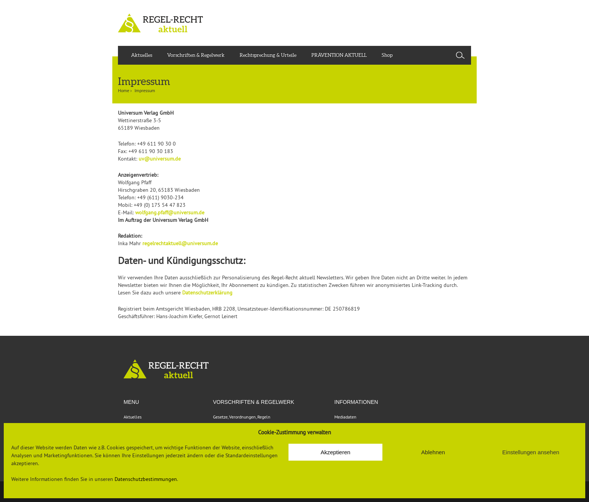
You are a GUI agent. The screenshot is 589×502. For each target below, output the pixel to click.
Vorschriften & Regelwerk (196, 55)
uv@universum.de (160, 158)
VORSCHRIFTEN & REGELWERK (253, 402)
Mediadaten (345, 417)
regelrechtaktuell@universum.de (180, 243)
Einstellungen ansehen (530, 452)
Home (123, 90)
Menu (131, 402)
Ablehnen (433, 452)
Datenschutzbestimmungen (146, 479)
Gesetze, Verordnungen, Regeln (241, 417)
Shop (387, 55)
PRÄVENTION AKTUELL (339, 55)
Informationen (356, 402)
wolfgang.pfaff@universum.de (169, 212)
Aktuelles (141, 55)
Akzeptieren (335, 452)
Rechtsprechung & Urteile (268, 55)
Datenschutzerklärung (207, 292)
